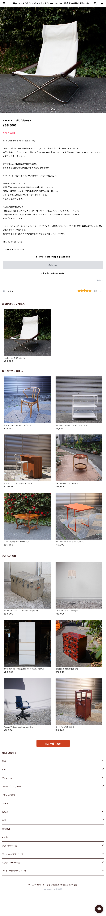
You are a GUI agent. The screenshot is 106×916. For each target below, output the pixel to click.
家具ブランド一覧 (9, 846)
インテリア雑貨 (8, 795)
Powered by (53, 889)
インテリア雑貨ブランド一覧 (14, 871)
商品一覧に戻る (53, 743)
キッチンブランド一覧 (11, 862)
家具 (4, 761)
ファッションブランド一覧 (12, 854)
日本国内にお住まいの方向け (53, 273)
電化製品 (6, 829)
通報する (99, 280)
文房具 (5, 803)
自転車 (5, 812)
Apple (5, 837)
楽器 (4, 820)
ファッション (7, 778)
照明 (4, 769)
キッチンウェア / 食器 (11, 786)
